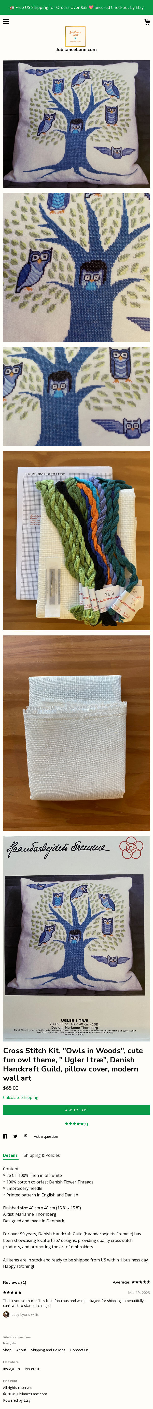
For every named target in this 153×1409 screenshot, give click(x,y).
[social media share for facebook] (5, 1136)
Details (11, 1155)
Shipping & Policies (42, 1155)
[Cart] (147, 23)
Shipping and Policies (48, 1350)
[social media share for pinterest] (26, 1136)
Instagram (12, 1368)
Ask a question (46, 1136)
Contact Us (79, 1350)
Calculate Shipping (20, 1097)
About (21, 1350)
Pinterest (32, 1368)
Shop (7, 1350)
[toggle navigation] (6, 21)
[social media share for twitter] (16, 1136)
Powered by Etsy (17, 1400)
